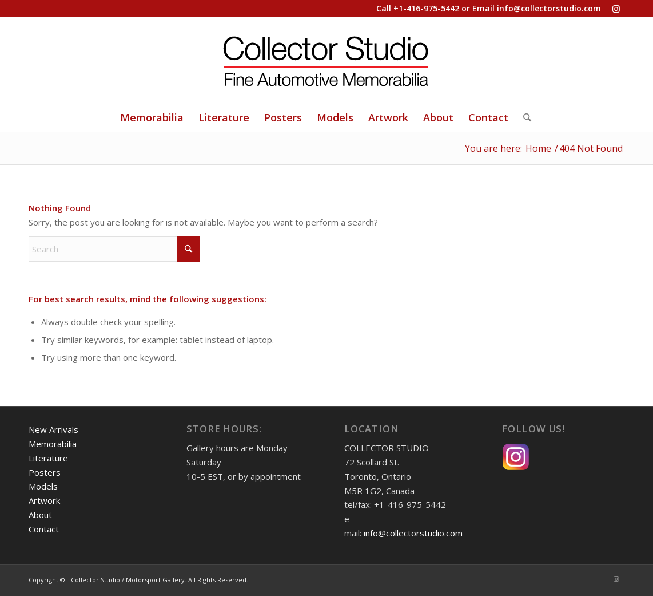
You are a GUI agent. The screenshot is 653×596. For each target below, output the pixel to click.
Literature (48, 458)
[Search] (523, 117)
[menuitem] (152, 117)
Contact (44, 529)
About (40, 514)
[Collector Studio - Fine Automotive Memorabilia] (326, 60)
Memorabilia (53, 443)
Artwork (44, 500)
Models (43, 486)
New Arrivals (53, 429)
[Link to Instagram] (615, 8)
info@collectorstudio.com (549, 8)
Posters (45, 472)
